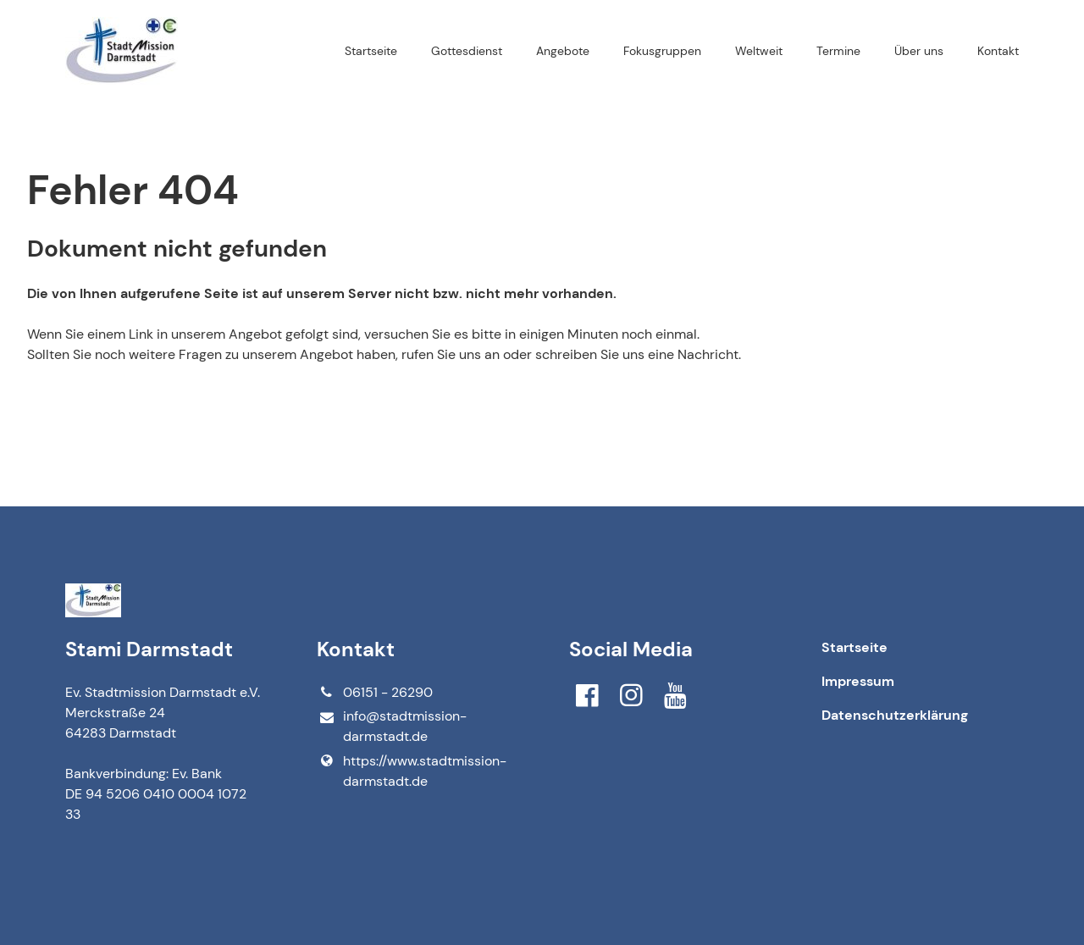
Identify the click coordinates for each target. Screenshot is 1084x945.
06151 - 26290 (374, 692)
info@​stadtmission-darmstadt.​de (391, 727)
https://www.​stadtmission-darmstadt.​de (411, 771)
